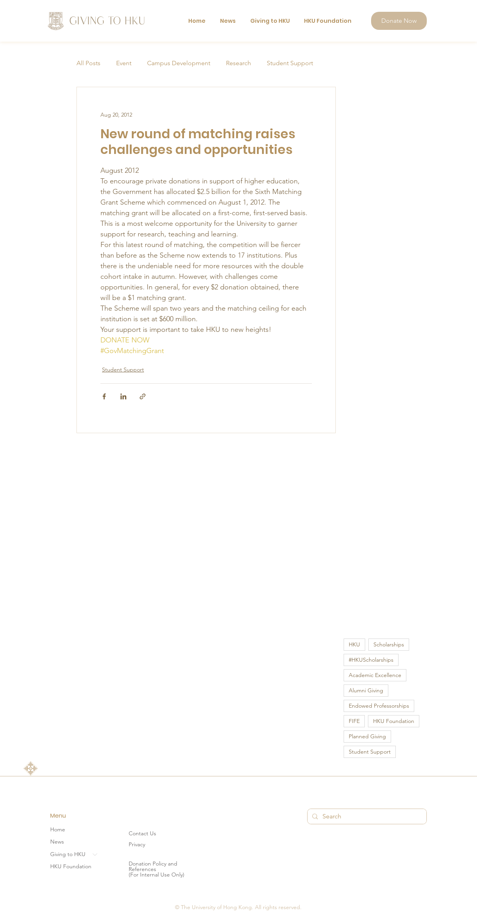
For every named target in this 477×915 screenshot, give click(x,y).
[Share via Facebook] (104, 396)
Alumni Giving (366, 690)
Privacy (137, 844)
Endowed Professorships (379, 705)
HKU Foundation (393, 721)
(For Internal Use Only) (156, 874)
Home (57, 829)
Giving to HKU (68, 854)
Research (238, 63)
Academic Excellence (375, 675)
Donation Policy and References (153, 866)
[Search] (366, 816)
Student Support (290, 63)
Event (123, 63)
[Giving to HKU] (95, 854)
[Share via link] (142, 396)
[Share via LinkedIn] (123, 396)
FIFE (354, 721)
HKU (354, 644)
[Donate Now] (399, 21)
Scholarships (388, 644)
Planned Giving (367, 736)
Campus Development (178, 63)
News (57, 841)
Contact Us (142, 833)
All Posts (88, 63)
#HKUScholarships (371, 659)
